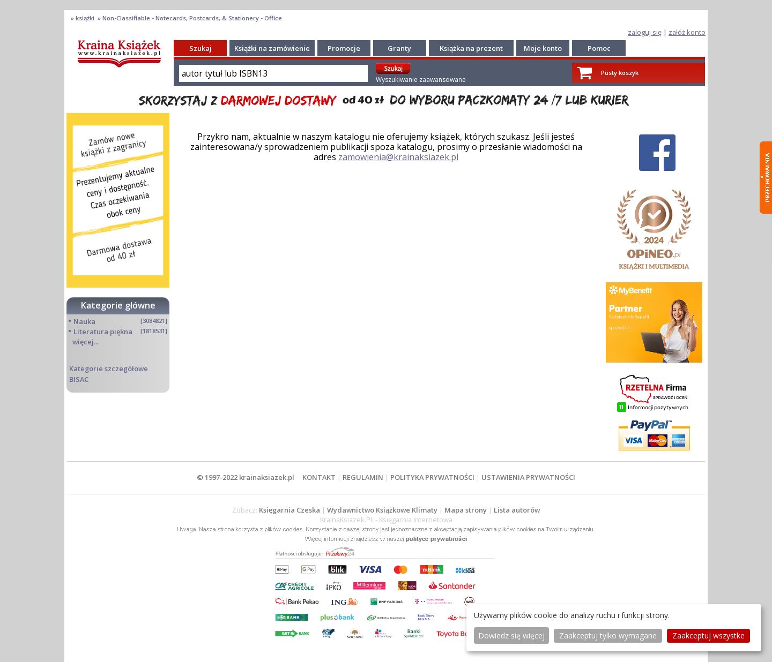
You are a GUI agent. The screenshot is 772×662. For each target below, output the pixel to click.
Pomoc (599, 48)
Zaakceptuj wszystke (708, 635)
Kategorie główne (118, 305)
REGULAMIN (363, 477)
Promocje (344, 48)
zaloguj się (645, 32)
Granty (399, 48)
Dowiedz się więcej (511, 635)
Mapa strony (465, 510)
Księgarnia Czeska (289, 510)
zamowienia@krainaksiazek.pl (398, 157)
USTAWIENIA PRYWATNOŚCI (528, 477)
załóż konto (687, 32)
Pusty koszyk (620, 73)
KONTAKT (319, 477)
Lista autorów (517, 510)
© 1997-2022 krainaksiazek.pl (245, 477)
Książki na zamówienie (272, 48)
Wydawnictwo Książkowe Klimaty (382, 510)
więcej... (85, 342)
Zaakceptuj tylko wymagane (608, 635)
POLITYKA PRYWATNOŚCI (432, 477)
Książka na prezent (471, 48)
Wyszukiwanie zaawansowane (421, 79)
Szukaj (200, 48)
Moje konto (543, 48)
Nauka (84, 321)
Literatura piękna (102, 331)
